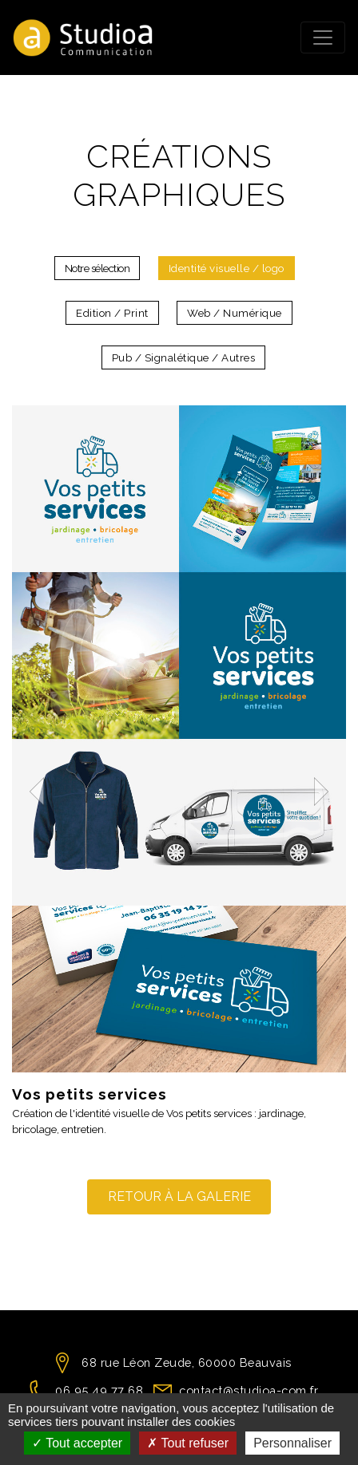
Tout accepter (77, 1443)
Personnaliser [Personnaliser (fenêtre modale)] (292, 1443)
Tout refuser (188, 1443)
